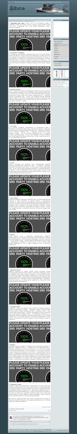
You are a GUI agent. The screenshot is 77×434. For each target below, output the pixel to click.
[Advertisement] (60, 96)
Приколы (56, 50)
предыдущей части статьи (17, 23)
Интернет (56, 48)
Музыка (56, 58)
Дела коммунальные (58, 41)
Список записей (58, 63)
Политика (56, 52)
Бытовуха (56, 56)
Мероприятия (57, 54)
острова (17, 408)
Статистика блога (58, 65)
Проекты (56, 46)
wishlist (22, 408)
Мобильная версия (47, 429)
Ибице (11, 429)
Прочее (56, 45)
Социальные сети (58, 43)
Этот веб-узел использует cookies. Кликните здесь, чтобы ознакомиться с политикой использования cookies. (39, 2)
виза (20, 408)
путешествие (12, 408)
